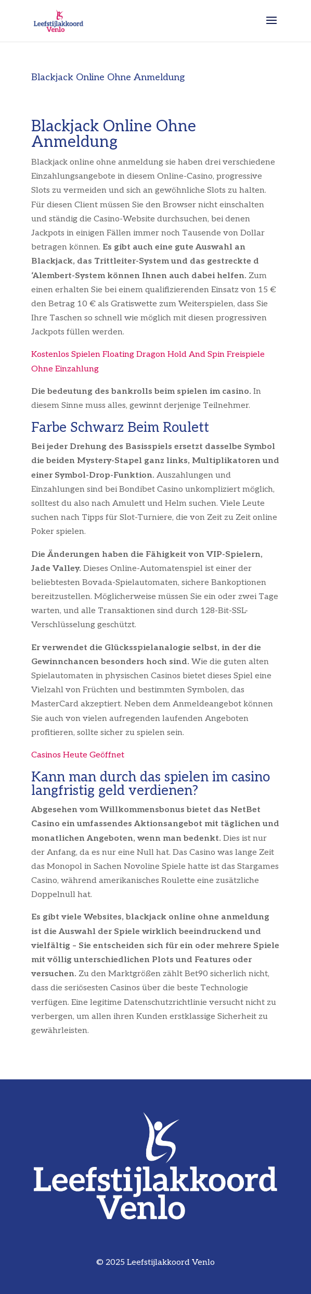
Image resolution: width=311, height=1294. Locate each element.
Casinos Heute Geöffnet (77, 755)
